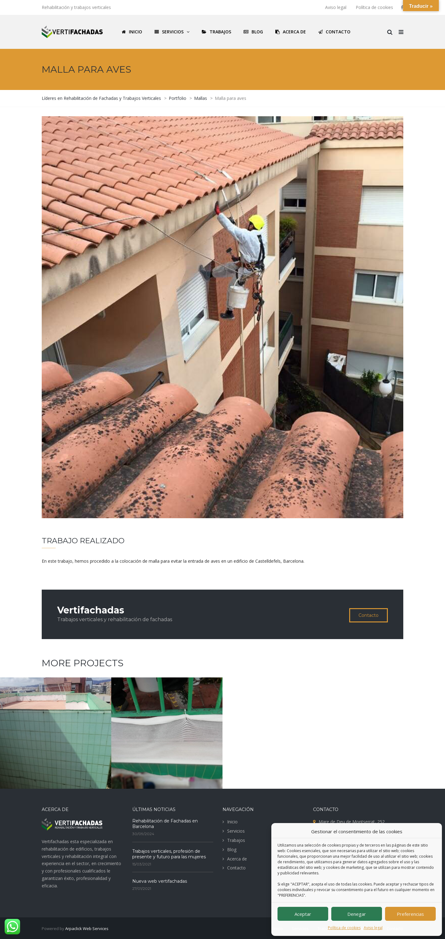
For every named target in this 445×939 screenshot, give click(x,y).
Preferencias (410, 914)
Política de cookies (344, 927)
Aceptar (303, 914)
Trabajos (236, 840)
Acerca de (237, 859)
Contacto (368, 615)
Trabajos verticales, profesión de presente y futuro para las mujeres (169, 854)
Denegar (356, 914)
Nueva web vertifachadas (159, 881)
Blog (231, 849)
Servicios (236, 831)
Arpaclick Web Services (86, 928)
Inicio (232, 822)
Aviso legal (373, 927)
